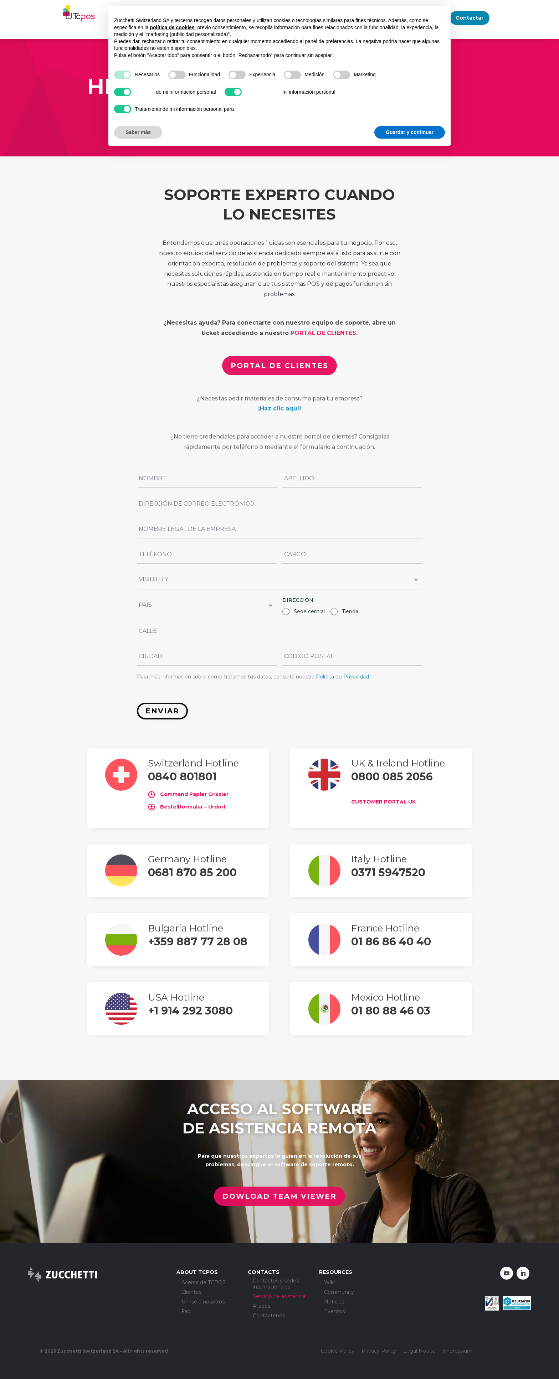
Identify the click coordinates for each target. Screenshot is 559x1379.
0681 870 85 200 (192, 872)
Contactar (469, 18)
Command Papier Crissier (188, 794)
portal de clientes (278, 365)
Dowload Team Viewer (278, 1196)
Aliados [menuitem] (261, 1306)
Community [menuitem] (339, 1292)
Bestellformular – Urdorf (187, 807)
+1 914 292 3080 (190, 1010)
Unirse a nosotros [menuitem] (203, 1302)
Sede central (309, 611)
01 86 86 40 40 (391, 941)
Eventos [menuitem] (334, 1311)
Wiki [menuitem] (329, 1283)
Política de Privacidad (342, 676)
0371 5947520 (388, 872)
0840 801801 (182, 776)
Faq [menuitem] (186, 1311)
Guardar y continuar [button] (410, 132)
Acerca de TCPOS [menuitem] (203, 1283)
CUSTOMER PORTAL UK (383, 802)
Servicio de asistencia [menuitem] (279, 1296)
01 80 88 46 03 (390, 1010)
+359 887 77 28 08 (197, 941)
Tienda (350, 611)
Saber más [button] (138, 132)
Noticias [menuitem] (334, 1302)
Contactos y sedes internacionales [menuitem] (276, 1284)
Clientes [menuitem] (191, 1292)
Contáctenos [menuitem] (269, 1316)
